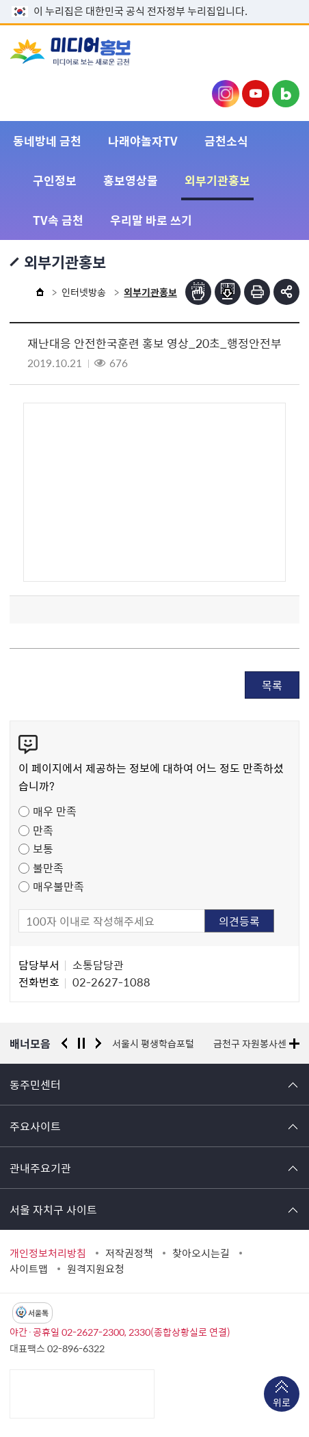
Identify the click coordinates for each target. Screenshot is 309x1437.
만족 (43, 830)
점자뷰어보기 (198, 292)
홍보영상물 (130, 180)
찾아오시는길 (201, 1253)
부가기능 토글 (286, 292)
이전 (64, 1043)
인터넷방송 (84, 292)
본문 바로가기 (154, 0)
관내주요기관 (40, 1167)
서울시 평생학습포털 (153, 1043)
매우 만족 (55, 811)
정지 (81, 1043)
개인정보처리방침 (48, 1253)
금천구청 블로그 (285, 93)
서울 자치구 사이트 (53, 1209)
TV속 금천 (58, 219)
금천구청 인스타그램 (225, 93)
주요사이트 (35, 1126)
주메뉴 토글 (278, 52)
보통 (43, 848)
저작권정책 (129, 1253)
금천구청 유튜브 (255, 93)
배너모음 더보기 (294, 1043)
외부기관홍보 (217, 180)
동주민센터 (35, 1084)
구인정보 (55, 180)
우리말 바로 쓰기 (151, 219)
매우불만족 (58, 886)
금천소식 (226, 140)
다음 (98, 1043)
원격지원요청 (95, 1269)
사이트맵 (29, 1269)
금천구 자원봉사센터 (254, 1043)
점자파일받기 (228, 292)
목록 (272, 685)
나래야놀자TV (143, 140)
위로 (281, 1403)
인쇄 (257, 292)
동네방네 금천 (47, 140)
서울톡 (38, 1313)
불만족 (48, 867)
